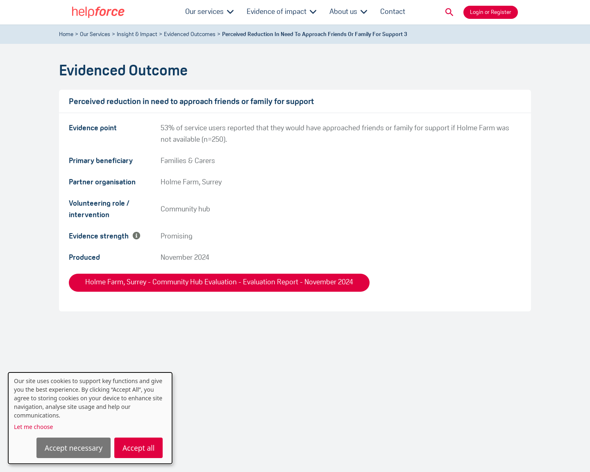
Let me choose (33, 427)
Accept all (138, 448)
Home (66, 35)
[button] (449, 12)
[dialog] (90, 418)
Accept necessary (73, 448)
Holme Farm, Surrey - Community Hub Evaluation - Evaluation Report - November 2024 (219, 282)
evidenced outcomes (190, 35)
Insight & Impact (137, 35)
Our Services (95, 35)
